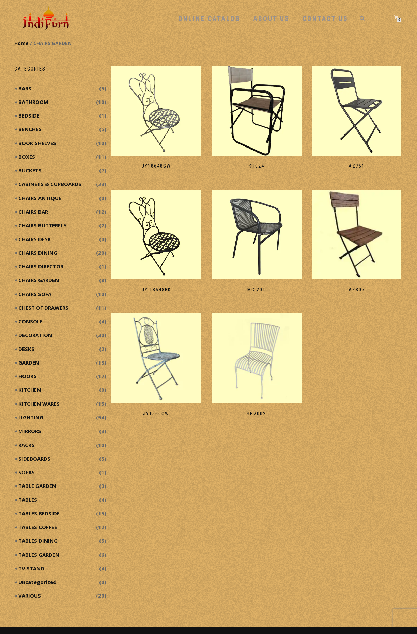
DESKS (26, 348)
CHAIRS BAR (33, 211)
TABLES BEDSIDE (39, 513)
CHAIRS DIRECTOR (40, 266)
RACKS (26, 445)
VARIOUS (29, 595)
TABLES (27, 499)
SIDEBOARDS (34, 458)
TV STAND (31, 568)
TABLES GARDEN (38, 554)
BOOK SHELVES (37, 143)
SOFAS (26, 472)
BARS (24, 88)
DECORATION (35, 334)
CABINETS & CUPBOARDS (49, 184)
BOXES (26, 156)
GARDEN (28, 362)
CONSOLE (30, 321)
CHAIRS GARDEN (38, 280)
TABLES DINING (38, 540)
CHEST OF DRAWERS (43, 307)
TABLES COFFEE (37, 527)
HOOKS (27, 376)
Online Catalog (209, 19)
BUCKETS (30, 170)
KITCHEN (29, 389)
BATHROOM (33, 101)
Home (21, 43)
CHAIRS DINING (37, 252)
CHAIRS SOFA (34, 294)
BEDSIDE (29, 115)
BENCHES (30, 129)
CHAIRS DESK (34, 239)
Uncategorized (37, 581)
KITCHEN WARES (39, 403)
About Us (271, 19)
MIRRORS (29, 431)
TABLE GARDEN (37, 485)
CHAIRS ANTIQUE (39, 198)
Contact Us (325, 19)
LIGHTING (30, 417)
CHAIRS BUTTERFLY (42, 225)
